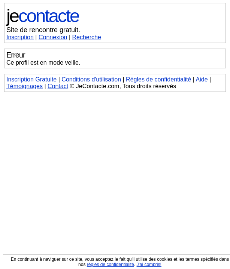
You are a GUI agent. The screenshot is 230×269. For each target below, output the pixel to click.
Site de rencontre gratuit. (43, 30)
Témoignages (24, 86)
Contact (58, 86)
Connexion (53, 37)
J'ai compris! (149, 264)
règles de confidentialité (110, 264)
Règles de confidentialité (158, 79)
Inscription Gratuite (31, 79)
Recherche (86, 37)
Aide (202, 79)
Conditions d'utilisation (91, 79)
